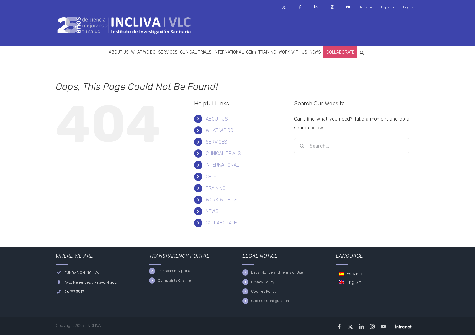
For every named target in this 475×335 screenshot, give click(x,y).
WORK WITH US (222, 200)
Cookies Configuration (270, 301)
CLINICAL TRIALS (223, 153)
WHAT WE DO (219, 130)
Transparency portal (174, 271)
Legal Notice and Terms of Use (277, 272)
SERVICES (216, 142)
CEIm (211, 177)
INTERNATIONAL (222, 165)
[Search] (301, 145)
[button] (362, 52)
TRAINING (216, 188)
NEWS (212, 211)
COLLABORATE (221, 223)
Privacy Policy (262, 282)
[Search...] (351, 145)
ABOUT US (217, 119)
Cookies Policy (263, 291)
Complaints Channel (175, 280)
